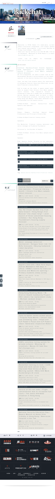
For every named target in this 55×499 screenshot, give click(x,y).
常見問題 (36, 473)
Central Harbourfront (33, 172)
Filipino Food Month (26, 330)
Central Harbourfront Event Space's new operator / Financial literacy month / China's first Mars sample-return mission (35, 70)
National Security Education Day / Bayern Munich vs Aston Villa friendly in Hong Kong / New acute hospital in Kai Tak (35, 415)
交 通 (8, 435)
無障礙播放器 (22, 475)
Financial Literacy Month (27, 201)
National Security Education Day (30, 423)
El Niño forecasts (25, 256)
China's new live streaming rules (30, 331)
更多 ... (19, 431)
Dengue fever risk (25, 254)
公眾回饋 (49, 435)
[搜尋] (49, 2)
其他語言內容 (32, 475)
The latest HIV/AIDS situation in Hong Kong (34, 405)
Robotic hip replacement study (29, 307)
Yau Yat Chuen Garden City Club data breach (34, 226)
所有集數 (21, 34)
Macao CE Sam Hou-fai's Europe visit (32, 357)
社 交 (22, 435)
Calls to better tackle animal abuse (31, 328)
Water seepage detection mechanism (31, 252)
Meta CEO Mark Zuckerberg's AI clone (32, 382)
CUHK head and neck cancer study (31, 379)
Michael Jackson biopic (27, 308)
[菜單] (53, 2)
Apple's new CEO (25, 277)
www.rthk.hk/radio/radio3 (27, 60)
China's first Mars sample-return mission (33, 202)
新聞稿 (9, 473)
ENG (43, 2)
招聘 (14, 473)
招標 (19, 473)
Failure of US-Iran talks (27, 400)
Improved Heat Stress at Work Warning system (35, 381)
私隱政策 (44, 473)
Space (23, 172)
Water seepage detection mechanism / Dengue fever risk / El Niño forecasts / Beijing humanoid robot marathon (35, 245)
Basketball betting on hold (28, 377)
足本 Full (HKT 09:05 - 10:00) (29, 196)
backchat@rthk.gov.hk (25, 55)
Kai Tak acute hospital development (31, 428)
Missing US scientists (26, 356)
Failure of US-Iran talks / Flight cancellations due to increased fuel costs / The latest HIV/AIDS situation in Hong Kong (35, 393)
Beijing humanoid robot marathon (30, 257)
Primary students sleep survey (29, 285)
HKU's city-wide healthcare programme (32, 305)
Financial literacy (47, 172)
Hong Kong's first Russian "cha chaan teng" (34, 228)
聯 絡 (35, 435)
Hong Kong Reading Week (28, 303)
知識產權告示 (27, 473)
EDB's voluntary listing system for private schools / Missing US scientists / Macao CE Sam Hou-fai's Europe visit (34, 345)
